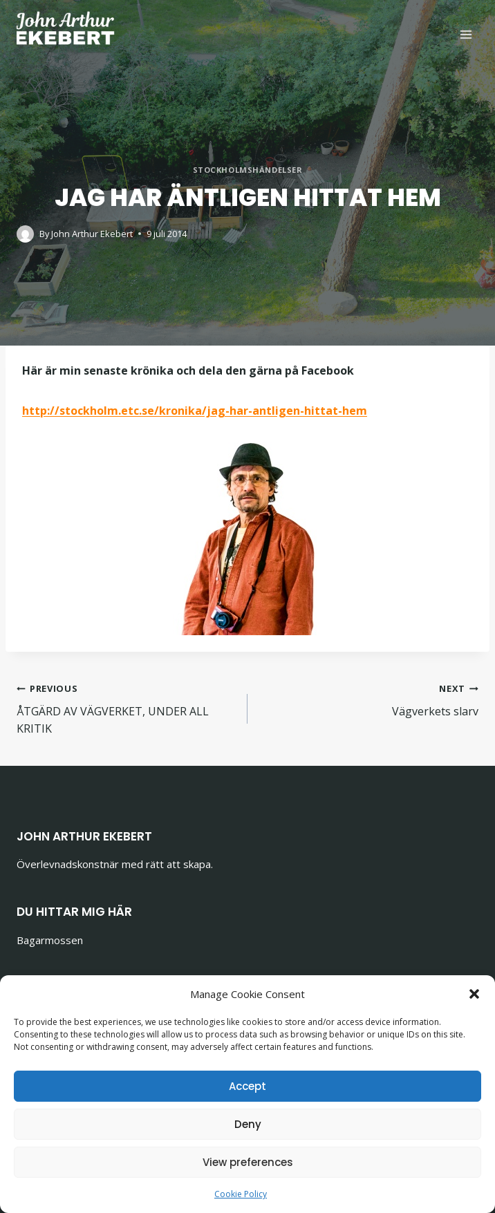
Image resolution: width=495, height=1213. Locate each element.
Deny (247, 1124)
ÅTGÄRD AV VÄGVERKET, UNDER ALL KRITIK (126, 707)
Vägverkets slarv (368, 699)
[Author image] (25, 234)
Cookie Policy (240, 1194)
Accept (247, 1086)
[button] (474, 994)
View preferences (248, 1162)
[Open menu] (465, 34)
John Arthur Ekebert (92, 233)
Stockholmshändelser (248, 169)
